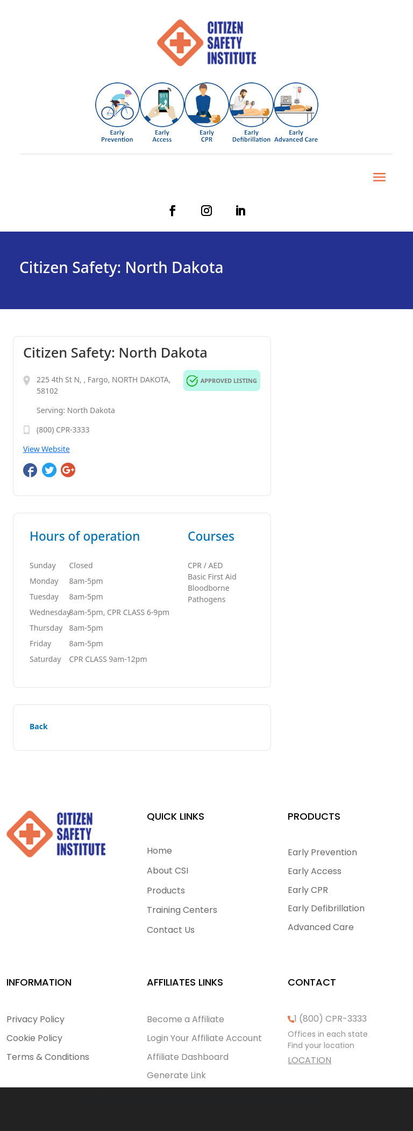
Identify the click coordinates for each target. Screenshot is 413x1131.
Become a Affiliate (185, 1019)
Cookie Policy (34, 1038)
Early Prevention (322, 852)
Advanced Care (321, 927)
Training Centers (182, 910)
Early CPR (308, 890)
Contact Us (171, 930)
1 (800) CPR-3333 (330, 1019)
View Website (46, 449)
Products (166, 890)
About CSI (167, 870)
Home (159, 850)
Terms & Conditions (47, 1057)
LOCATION (309, 1060)
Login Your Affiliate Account (204, 1038)
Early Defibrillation (326, 908)
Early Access (314, 871)
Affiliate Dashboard (188, 1057)
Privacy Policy (35, 1019)
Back (39, 726)
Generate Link (176, 1075)
